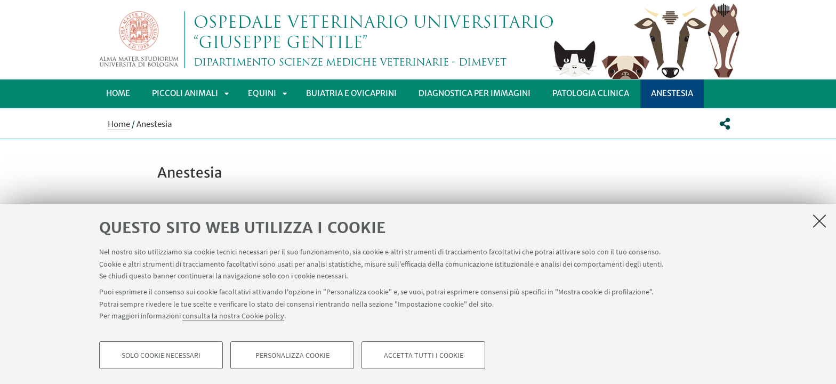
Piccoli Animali (185, 93)
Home (118, 93)
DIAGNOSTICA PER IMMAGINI (474, 93)
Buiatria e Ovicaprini (351, 93)
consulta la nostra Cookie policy (233, 316)
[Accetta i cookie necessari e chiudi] (819, 220)
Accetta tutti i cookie (423, 355)
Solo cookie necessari (161, 355)
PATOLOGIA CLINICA (590, 93)
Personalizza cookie (292, 355)
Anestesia (672, 93)
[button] (725, 124)
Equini (262, 93)
